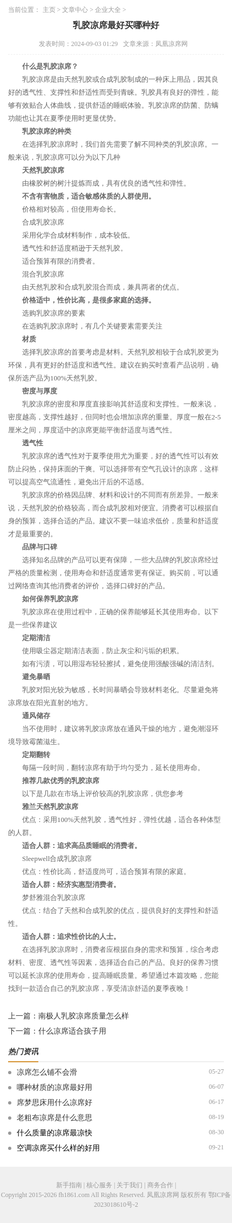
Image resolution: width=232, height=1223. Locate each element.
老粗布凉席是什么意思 (54, 1118)
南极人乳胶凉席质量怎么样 (83, 1016)
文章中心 (75, 10)
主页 (49, 10)
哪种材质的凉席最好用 (54, 1087)
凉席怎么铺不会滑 (47, 1072)
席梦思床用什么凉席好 (54, 1103)
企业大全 (108, 10)
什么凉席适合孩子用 (72, 1031)
